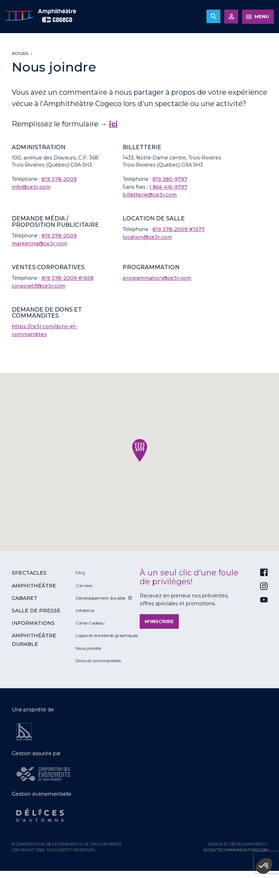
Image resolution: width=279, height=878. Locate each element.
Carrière (84, 585)
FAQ (80, 572)
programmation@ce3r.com (157, 278)
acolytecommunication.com (235, 849)
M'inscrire (159, 621)
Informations (33, 623)
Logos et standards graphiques (107, 635)
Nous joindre (88, 648)
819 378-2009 (59, 179)
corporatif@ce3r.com (38, 286)
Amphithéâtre (34, 585)
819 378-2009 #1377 (178, 229)
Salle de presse (36, 610)
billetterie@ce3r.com (150, 195)
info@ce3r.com (31, 187)
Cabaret (24, 598)
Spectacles (29, 573)
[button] (139, 450)
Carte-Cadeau (90, 623)
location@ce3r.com (147, 237)
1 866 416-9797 (168, 187)
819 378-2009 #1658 (67, 278)
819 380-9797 (169, 179)
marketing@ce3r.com (39, 243)
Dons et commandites (98, 660)
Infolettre (85, 610)
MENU (261, 16)
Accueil (20, 53)
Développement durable (100, 598)
